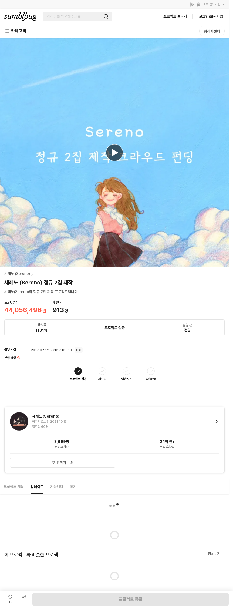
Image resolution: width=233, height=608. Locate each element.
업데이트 (37, 487)
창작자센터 (212, 31)
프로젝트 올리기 (175, 16)
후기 (73, 486)
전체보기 (214, 554)
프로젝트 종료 (131, 599)
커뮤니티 (56, 486)
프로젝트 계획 (14, 486)
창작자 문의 (62, 463)
